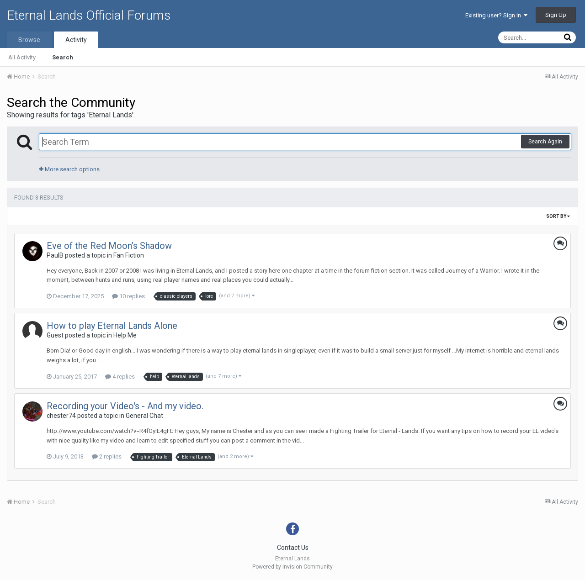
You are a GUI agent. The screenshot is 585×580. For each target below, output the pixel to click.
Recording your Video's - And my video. (125, 406)
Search (62, 57)
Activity (76, 39)
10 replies (128, 296)
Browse (29, 39)
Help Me (125, 335)
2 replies (107, 456)
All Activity (22, 57)
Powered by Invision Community (292, 567)
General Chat (144, 415)
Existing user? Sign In (496, 15)
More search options (69, 169)
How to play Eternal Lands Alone (112, 325)
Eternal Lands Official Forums (88, 15)
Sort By (558, 216)
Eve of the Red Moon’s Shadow (109, 245)
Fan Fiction (128, 255)
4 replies (120, 376)
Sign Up (555, 14)
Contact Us (292, 547)
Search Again (545, 141)
